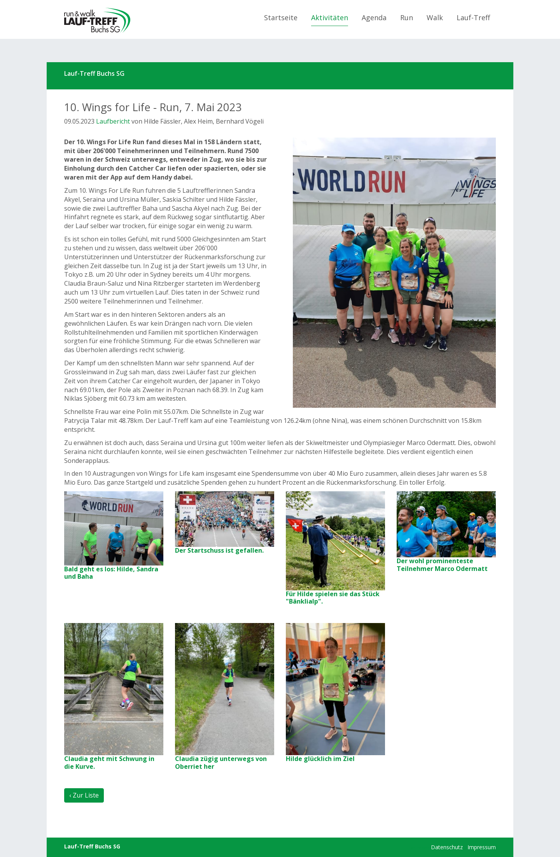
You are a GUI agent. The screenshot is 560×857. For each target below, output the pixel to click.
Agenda (374, 17)
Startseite (281, 17)
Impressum (481, 847)
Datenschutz (447, 847)
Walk (435, 17)
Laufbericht (113, 121)
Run (406, 17)
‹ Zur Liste (84, 795)
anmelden (420, 847)
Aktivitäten (329, 17)
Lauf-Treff (473, 17)
